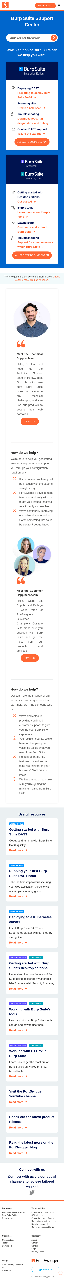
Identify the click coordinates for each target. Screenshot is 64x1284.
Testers (5, 1243)
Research (6, 1270)
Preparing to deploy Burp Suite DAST (33, 95)
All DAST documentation (32, 142)
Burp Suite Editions (10, 1215)
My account (45, 5)
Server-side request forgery (44, 1227)
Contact (35, 1246)
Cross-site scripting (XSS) (43, 1212)
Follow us (45, 1269)
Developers (7, 1246)
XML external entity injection (44, 1221)
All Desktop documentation (32, 255)
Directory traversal (40, 1224)
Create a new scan (29, 108)
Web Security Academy (12, 1265)
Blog (4, 1267)
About (34, 1240)
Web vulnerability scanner (13, 1212)
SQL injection (37, 1215)
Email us (30, 421)
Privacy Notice (38, 1252)
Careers (35, 1243)
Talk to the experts (29, 133)
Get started (24, 201)
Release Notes (8, 1218)
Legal (34, 1249)
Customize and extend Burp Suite (31, 229)
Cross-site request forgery (43, 1218)
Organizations (8, 1240)
